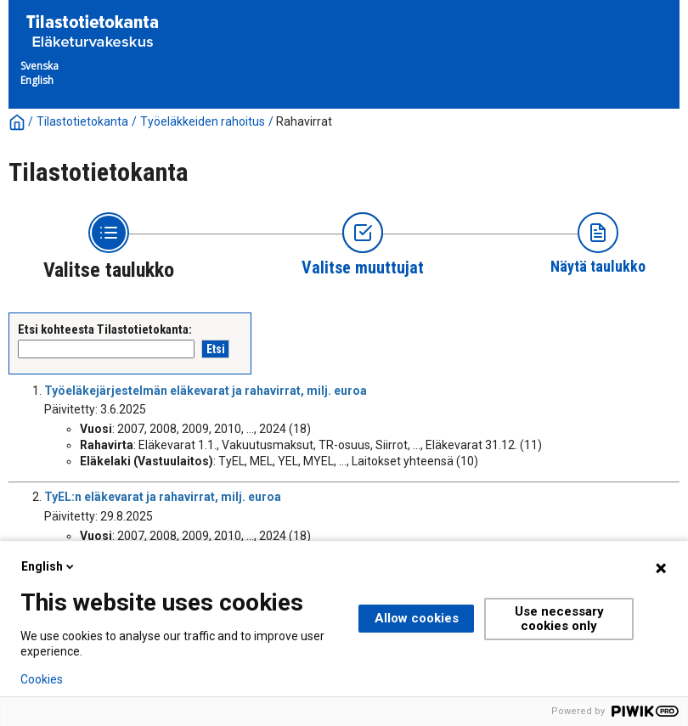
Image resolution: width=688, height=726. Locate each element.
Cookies (41, 679)
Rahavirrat (304, 121)
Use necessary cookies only (559, 618)
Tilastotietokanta (82, 121)
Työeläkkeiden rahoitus (202, 121)
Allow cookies (417, 618)
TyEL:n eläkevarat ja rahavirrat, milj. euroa (162, 497)
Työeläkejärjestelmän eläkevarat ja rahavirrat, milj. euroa (205, 390)
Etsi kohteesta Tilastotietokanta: (105, 329)
